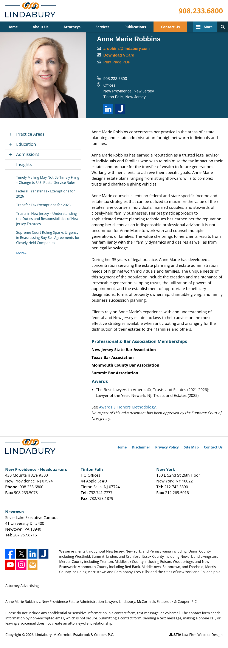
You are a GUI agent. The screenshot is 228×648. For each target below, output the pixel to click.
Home (13, 27)
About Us (40, 27)
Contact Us (170, 27)
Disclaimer (141, 447)
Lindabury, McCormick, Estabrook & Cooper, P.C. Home (31, 11)
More (208, 27)
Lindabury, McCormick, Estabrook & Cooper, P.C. (74, 634)
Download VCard (118, 55)
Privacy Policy (167, 447)
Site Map (191, 447)
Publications (135, 27)
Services (102, 27)
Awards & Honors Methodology (127, 407)
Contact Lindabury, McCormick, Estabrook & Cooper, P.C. (201, 11)
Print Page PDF (116, 62)
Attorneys (72, 27)
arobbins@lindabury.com (126, 48)
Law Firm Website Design (196, 634)
